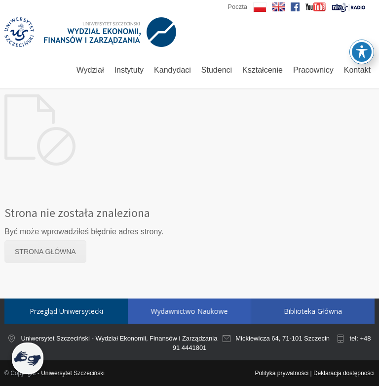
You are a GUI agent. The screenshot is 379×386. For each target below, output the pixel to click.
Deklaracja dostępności (344, 373)
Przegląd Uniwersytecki (66, 311)
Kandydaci (172, 70)
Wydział (90, 70)
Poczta (237, 6)
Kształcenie (262, 70)
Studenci (216, 70)
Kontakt (357, 70)
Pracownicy (313, 70)
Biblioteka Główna (279, 311)
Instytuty (129, 70)
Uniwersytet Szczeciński (73, 373)
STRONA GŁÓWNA (45, 252)
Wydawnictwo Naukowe (175, 311)
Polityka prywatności (281, 373)
